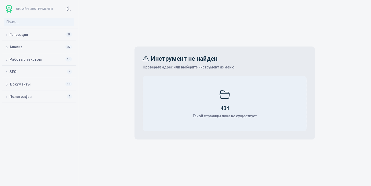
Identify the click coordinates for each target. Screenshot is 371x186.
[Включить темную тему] (69, 9)
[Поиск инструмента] (39, 22)
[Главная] (28, 9)
